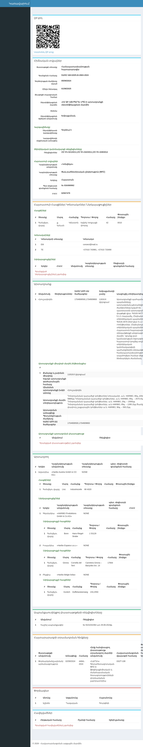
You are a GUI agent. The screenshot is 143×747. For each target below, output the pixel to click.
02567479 (67, 193)
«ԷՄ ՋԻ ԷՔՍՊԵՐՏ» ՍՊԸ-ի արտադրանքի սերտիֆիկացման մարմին (83, 103)
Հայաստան (69, 180)
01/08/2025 (66, 88)
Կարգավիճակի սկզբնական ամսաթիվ (48, 139)
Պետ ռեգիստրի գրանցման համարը (49, 187)
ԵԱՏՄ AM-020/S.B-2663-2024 (76, 75)
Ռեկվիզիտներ (52, 153)
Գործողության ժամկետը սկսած (47, 82)
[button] (16, 3)
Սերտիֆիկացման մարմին (50, 104)
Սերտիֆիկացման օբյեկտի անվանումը (49, 117)
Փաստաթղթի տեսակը (48, 67)
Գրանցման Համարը (49, 76)
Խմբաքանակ (70, 116)
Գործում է (68, 130)
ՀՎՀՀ (56, 194)
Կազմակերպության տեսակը (49, 173)
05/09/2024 (66, 81)
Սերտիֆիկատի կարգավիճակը (51, 132)
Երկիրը (55, 180)
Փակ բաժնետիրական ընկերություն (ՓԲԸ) (84, 172)
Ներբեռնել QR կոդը (46, 52)
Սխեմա (55, 111)
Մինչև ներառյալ (51, 89)
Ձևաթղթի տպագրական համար (47, 96)
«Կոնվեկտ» (69, 164)
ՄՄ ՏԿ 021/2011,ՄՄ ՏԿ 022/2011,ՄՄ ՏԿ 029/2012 (86, 152)
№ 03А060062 (69, 185)
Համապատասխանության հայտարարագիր (71, 68)
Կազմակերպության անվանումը (49, 166)
